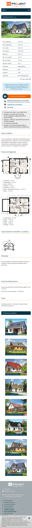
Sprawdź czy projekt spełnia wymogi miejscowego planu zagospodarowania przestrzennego (15, 115)
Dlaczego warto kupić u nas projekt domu (15, 112)
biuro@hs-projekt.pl (10, 491)
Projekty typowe (8, 500)
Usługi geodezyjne (8, 508)
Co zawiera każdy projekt (11, 123)
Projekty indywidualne (9, 504)
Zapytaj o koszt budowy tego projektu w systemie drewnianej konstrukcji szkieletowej (16, 126)
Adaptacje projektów (9, 502)
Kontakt (6, 515)
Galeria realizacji (8, 513)
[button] (3, 29)
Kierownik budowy (8, 506)
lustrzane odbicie (25, 79)
